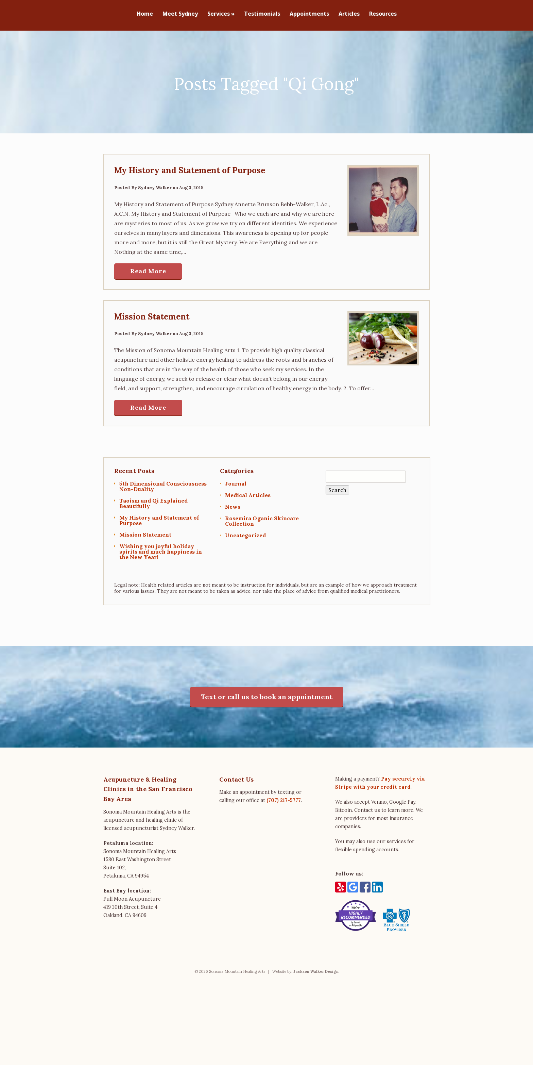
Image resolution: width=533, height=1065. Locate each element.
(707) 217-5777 (283, 797)
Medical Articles (248, 492)
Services (221, 14)
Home (145, 14)
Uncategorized (245, 532)
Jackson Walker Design (316, 968)
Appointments (309, 14)
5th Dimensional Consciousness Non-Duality (163, 483)
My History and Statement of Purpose (189, 167)
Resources (383, 14)
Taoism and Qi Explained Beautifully (153, 500)
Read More (148, 268)
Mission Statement (151, 313)
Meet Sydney (180, 14)
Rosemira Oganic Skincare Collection (262, 518)
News (232, 503)
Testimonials (262, 14)
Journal (235, 480)
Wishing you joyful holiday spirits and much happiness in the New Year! (160, 548)
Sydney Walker (155, 184)
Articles (349, 14)
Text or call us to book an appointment (266, 693)
